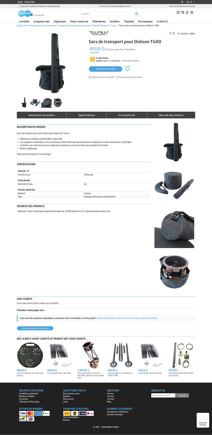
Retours (66, 420)
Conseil (110, 396)
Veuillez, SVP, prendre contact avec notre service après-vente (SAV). (127, 318)
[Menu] (207, 414)
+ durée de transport (130, 60)
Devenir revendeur (115, 414)
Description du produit (42, 115)
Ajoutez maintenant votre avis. (35, 328)
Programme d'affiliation (117, 411)
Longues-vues (41, 21)
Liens (65, 401)
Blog (109, 401)
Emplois (66, 396)
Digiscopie (60, 21)
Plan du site (68, 399)
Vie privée (23, 399)
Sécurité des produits (171, 115)
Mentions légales (27, 396)
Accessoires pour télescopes (43, 25)
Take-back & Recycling (29, 401)
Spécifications (86, 115)
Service (110, 393)
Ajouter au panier (105, 69)
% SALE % (162, 21)
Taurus (114, 25)
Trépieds (129, 21)
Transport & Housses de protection (74, 25)
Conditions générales (28, 393)
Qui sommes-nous (71, 393)
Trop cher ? (95, 52)
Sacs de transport (100, 25)
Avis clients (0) (126, 115)
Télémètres (99, 21)
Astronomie (22, 25)
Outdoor (115, 21)
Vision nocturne (79, 21)
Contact (110, 399)
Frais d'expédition (71, 417)
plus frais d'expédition (125, 49)
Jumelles (24, 21)
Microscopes (145, 21)
